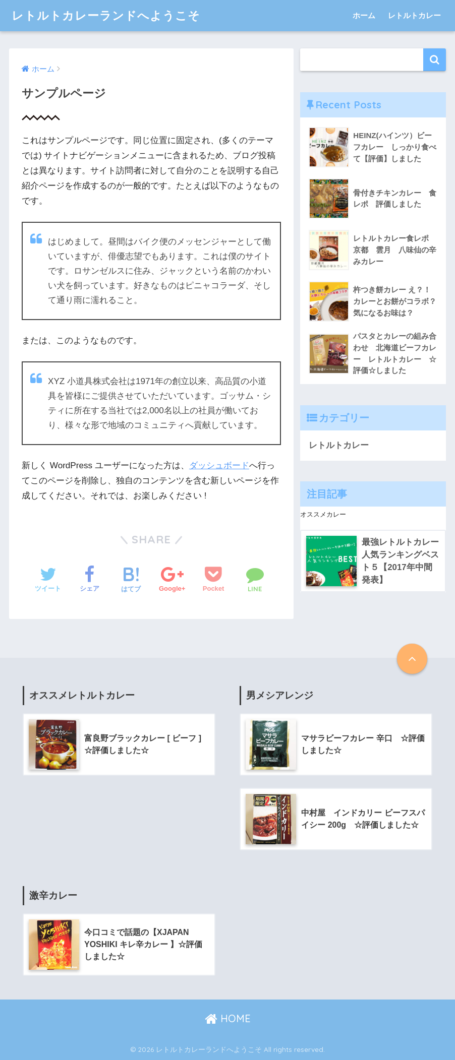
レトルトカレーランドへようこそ (106, 15)
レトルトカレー (414, 15)
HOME (228, 1018)
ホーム (364, 15)
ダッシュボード (219, 465)
